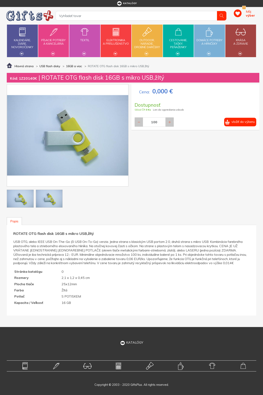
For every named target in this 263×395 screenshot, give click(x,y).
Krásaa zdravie (240, 39)
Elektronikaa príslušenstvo (116, 39)
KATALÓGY (131, 342)
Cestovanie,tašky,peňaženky (178, 40)
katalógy (127, 3)
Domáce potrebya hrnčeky (209, 39)
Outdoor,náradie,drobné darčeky (147, 40)
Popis (14, 221)
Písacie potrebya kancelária (53, 39)
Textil (84, 37)
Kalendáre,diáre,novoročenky (22, 40)
